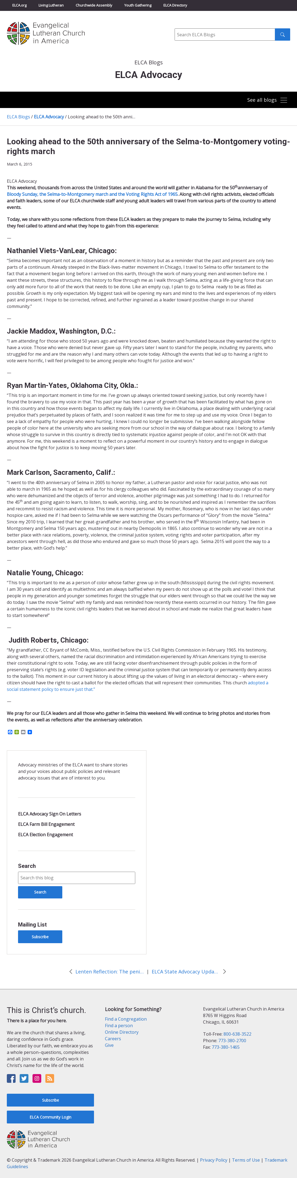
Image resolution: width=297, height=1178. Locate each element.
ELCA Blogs (18, 117)
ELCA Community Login (50, 1117)
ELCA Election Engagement (45, 835)
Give (109, 1045)
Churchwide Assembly (94, 5)
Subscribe (40, 936)
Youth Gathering (137, 5)
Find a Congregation (126, 1019)
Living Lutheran (51, 5)
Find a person (119, 1026)
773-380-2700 (232, 1041)
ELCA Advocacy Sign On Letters (49, 814)
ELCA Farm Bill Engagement (46, 824)
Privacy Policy (213, 1160)
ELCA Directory (175, 5)
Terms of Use (246, 1160)
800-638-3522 (237, 1034)
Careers (113, 1039)
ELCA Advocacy (49, 117)
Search (27, 866)
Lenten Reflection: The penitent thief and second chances (109, 971)
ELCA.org (19, 5)
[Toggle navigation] (266, 100)
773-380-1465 (226, 1047)
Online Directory (122, 1032)
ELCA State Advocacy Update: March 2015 (186, 971)
